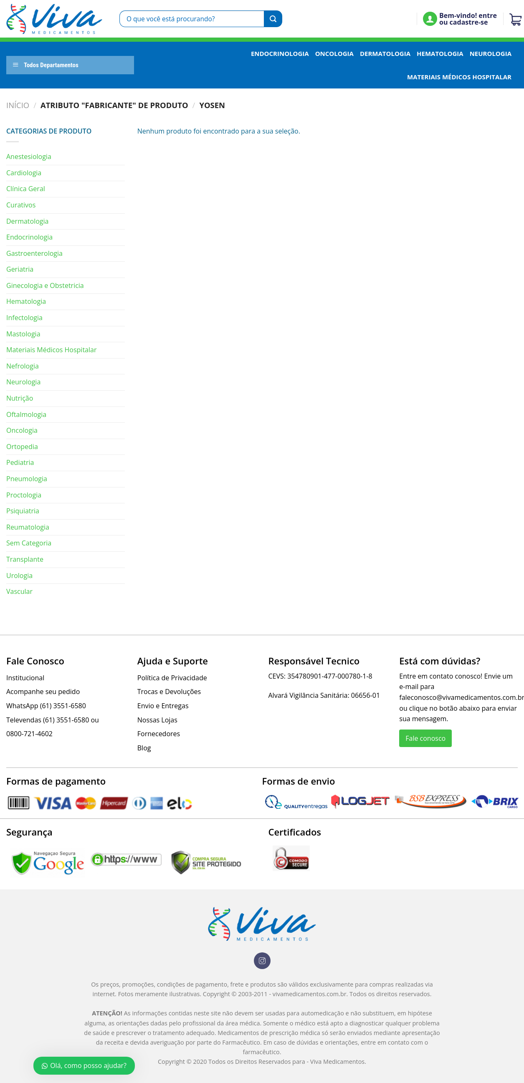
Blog (144, 747)
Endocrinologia (280, 53)
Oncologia (334, 53)
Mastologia (23, 333)
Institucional (25, 677)
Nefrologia (22, 366)
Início (17, 105)
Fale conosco (425, 738)
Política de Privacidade (172, 677)
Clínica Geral (25, 188)
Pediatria (20, 462)
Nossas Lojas (157, 720)
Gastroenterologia (34, 253)
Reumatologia (27, 527)
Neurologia (490, 53)
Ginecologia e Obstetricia (45, 285)
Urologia (19, 575)
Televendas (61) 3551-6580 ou (52, 720)
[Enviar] (273, 18)
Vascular (19, 591)
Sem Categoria (28, 543)
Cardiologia (23, 172)
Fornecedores (158, 733)
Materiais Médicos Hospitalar (459, 77)
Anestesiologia (28, 156)
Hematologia (440, 53)
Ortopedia (22, 446)
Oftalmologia (26, 414)
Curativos (20, 205)
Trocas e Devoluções (169, 691)
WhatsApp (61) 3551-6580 (46, 705)
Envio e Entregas (163, 705)
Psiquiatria (22, 510)
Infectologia (24, 317)
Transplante (24, 559)
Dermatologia (385, 53)
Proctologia (23, 495)
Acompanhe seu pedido (43, 691)
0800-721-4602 (29, 733)
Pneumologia (26, 478)
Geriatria (19, 269)
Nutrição (19, 398)
